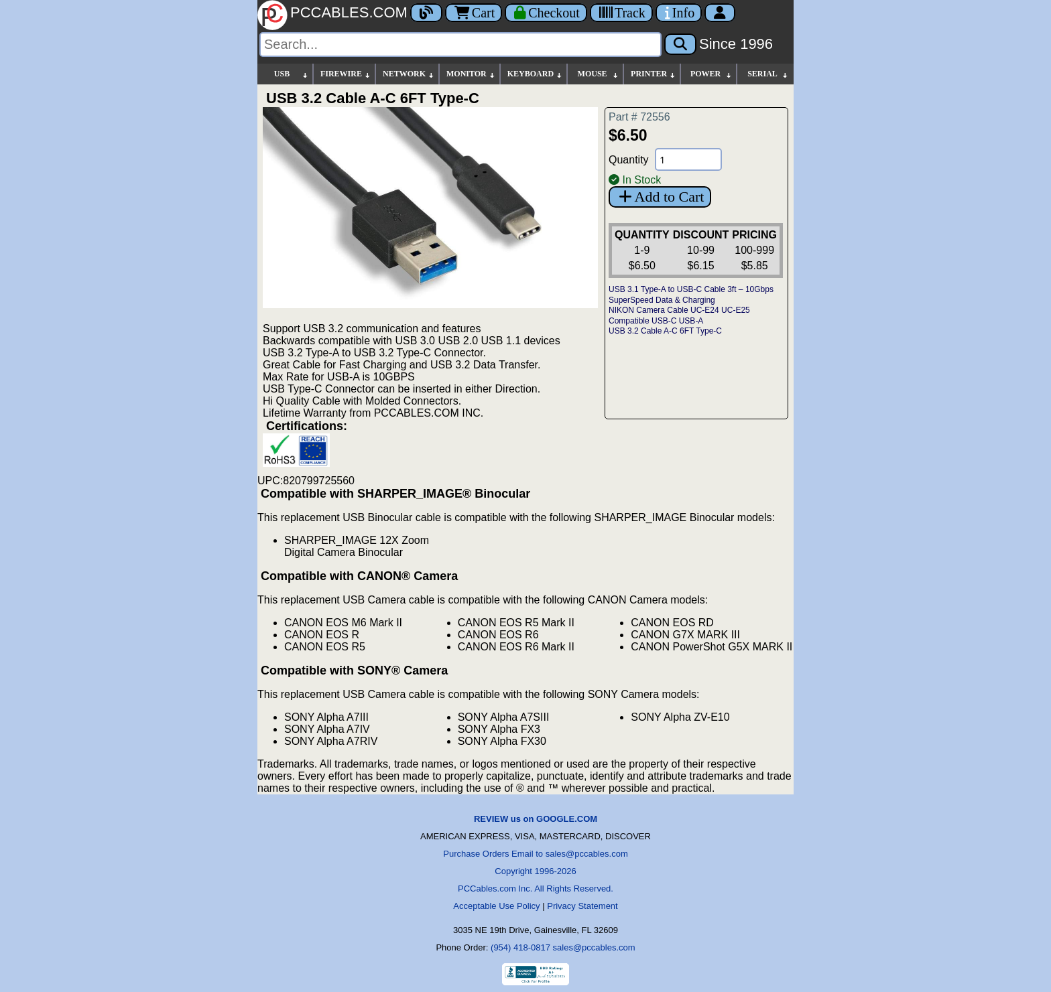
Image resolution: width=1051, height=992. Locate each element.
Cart (473, 12)
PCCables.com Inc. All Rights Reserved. (535, 888)
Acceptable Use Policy (496, 906)
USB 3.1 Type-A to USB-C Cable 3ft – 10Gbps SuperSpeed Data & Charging (691, 295)
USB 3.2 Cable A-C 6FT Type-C (665, 331)
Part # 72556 (639, 117)
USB (291, 74)
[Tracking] (621, 12)
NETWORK (409, 74)
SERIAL (768, 74)
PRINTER (653, 74)
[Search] (460, 44)
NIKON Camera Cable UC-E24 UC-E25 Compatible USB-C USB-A (679, 315)
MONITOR (471, 74)
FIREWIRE (345, 74)
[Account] (719, 12)
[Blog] (426, 12)
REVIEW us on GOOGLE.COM (535, 819)
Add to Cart (660, 196)
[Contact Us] (679, 12)
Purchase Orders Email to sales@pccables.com (535, 854)
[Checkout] (546, 12)
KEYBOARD (535, 74)
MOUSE (598, 74)
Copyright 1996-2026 (535, 871)
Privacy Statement (582, 906)
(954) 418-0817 (520, 947)
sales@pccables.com (594, 947)
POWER (711, 74)
